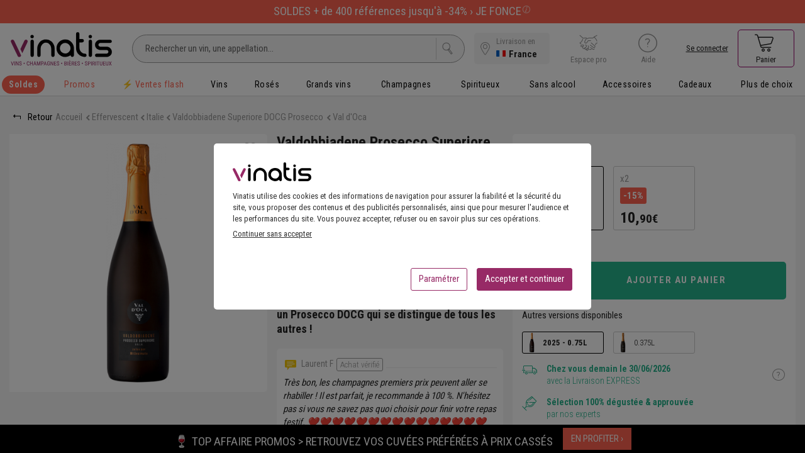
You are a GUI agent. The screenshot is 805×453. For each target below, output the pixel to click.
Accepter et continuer (524, 282)
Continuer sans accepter (272, 237)
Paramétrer (439, 282)
